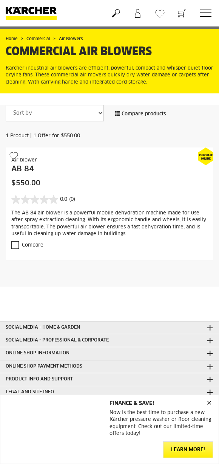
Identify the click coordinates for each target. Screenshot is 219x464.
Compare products (140, 114)
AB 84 (22, 169)
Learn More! (188, 449)
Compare (32, 245)
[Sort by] (55, 113)
